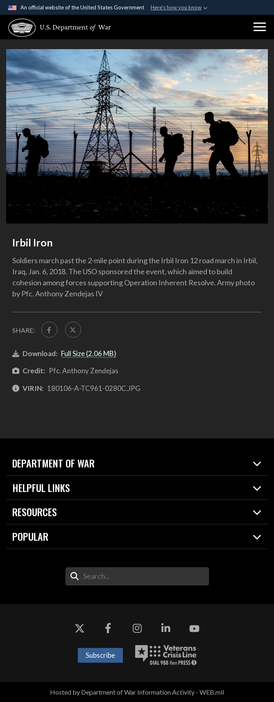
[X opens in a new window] (79, 628)
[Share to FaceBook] (49, 330)
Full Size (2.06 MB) (88, 353)
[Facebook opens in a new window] (108, 628)
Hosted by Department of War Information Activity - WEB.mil (137, 692)
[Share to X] (73, 330)
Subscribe (100, 655)
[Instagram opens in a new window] (137, 628)
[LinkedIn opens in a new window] (166, 628)
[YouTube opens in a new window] (194, 628)
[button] (260, 27)
